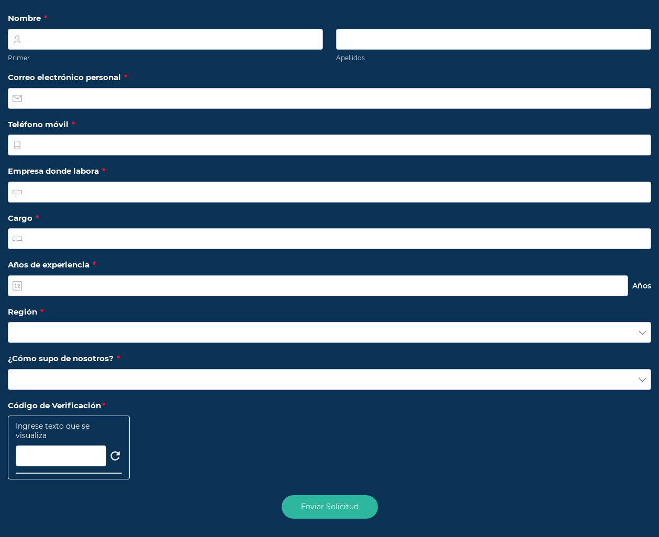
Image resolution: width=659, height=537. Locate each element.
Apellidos (350, 58)
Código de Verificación (59, 405)
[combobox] (329, 332)
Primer (19, 58)
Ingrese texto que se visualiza (53, 430)
